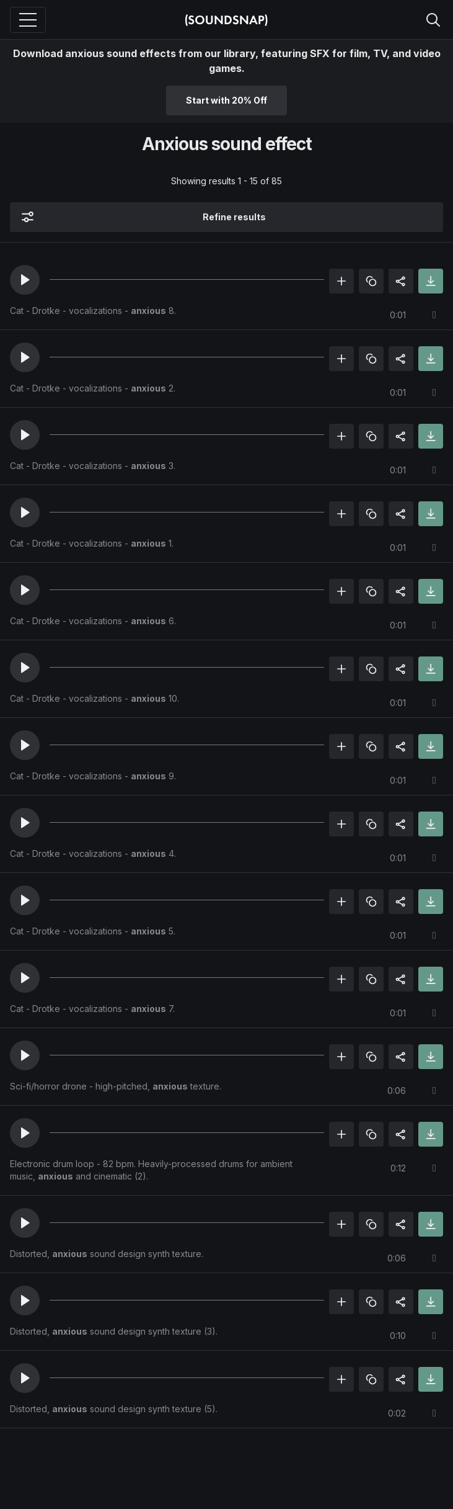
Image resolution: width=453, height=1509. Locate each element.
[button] (25, 280)
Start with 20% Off (226, 100)
